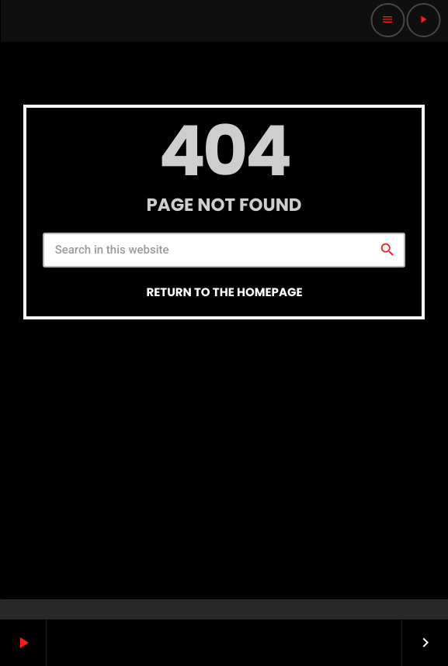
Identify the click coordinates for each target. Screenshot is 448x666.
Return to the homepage (224, 293)
